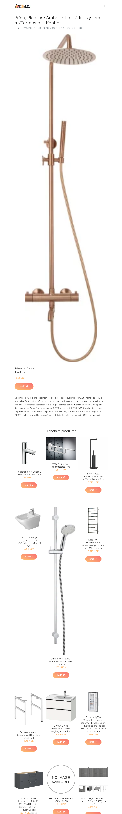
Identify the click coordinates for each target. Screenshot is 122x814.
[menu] (105, 6)
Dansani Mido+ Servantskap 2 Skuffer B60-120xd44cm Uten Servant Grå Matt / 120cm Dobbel (29, 804)
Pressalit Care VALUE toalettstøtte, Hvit (61, 465)
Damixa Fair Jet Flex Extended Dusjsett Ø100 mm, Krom (61, 661)
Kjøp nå (24, 386)
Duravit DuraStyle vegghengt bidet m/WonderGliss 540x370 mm (29, 541)
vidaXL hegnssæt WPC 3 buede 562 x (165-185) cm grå (93, 801)
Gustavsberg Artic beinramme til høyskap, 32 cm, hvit (28, 735)
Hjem (17, 28)
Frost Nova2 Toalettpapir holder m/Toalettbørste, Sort (93, 476)
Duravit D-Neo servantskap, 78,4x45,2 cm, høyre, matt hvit (61, 728)
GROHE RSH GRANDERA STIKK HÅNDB (61, 800)
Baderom (31, 368)
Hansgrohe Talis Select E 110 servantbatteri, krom (29, 473)
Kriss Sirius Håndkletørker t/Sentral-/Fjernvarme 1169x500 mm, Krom (93, 544)
